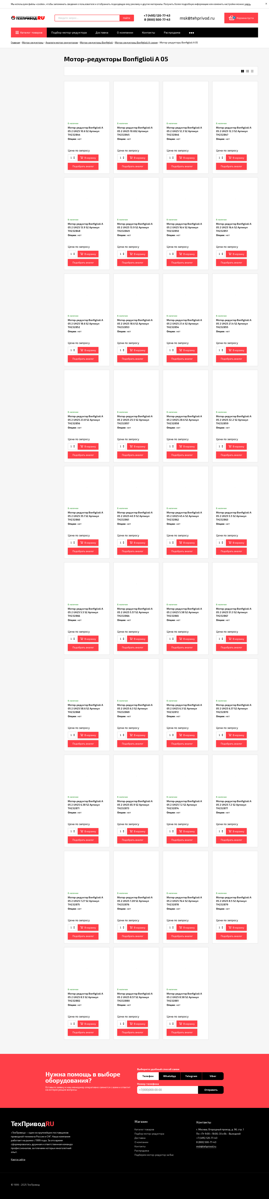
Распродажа (141, 1150)
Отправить (211, 1089)
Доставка (139, 1137)
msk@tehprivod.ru (206, 1146)
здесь (247, 4)
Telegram (191, 1076)
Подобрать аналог (83, 166)
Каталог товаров (144, 1129)
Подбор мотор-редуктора (149, 1133)
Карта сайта (18, 1159)
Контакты (140, 1146)
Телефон (148, 1076)
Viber (213, 1076)
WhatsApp (169, 1076)
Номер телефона (148, 1084)
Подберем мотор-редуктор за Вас (154, 1154)
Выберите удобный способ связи (158, 1069)
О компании (141, 1142)
